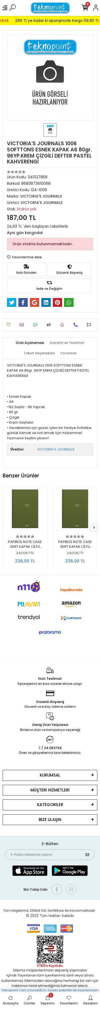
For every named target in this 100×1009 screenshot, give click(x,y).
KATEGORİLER (50, 804)
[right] (94, 528)
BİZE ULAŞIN (50, 819)
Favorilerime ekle (24, 257)
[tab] (30, 342)
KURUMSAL (50, 775)
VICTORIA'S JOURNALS (55, 449)
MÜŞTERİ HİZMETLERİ (50, 790)
